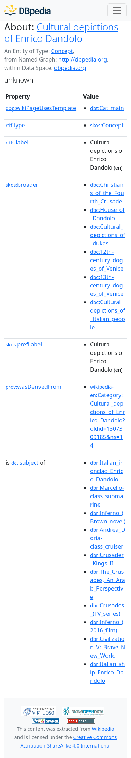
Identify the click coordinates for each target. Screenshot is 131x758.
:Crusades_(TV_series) (107, 609)
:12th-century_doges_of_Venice (106, 260)
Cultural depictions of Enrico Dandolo (61, 32)
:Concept (107, 125)
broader (22, 184)
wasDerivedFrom (33, 387)
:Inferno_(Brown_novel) (107, 517)
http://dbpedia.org (82, 59)
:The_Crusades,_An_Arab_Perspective (107, 584)
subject (24, 462)
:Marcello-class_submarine (107, 496)
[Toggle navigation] (117, 10)
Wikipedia (103, 728)
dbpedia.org (70, 68)
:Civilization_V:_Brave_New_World (107, 647)
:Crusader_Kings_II (107, 559)
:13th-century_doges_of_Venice (106, 285)
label (17, 142)
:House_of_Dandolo (107, 214)
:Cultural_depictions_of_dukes (107, 235)
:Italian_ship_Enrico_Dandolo (107, 672)
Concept (62, 51)
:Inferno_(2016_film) (106, 626)
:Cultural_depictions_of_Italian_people (107, 314)
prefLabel (24, 344)
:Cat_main (107, 108)
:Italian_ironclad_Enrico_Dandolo (106, 471)
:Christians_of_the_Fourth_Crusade (107, 193)
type (15, 125)
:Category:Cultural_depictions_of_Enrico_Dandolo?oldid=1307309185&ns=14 (107, 416)
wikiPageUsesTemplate (41, 108)
